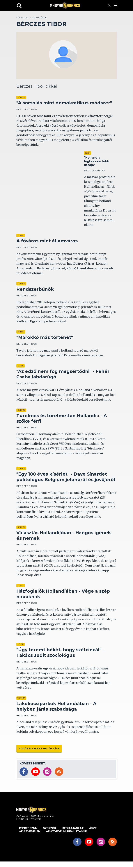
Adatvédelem (29, 831)
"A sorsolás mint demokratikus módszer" (64, 102)
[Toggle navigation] (116, 5)
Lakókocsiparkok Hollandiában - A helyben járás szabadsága (56, 706)
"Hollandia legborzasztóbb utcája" (96, 161)
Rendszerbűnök (35, 289)
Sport (20, 366)
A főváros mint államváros (47, 240)
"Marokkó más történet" (44, 337)
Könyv (20, 332)
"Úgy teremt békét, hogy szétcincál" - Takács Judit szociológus (60, 652)
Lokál (20, 235)
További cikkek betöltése (39, 748)
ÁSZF (93, 828)
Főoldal (22, 17)
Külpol (21, 97)
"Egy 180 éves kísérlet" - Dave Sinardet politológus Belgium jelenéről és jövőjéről (65, 476)
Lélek (20, 644)
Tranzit (21, 698)
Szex (87, 153)
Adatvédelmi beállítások (66, 831)
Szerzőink (39, 17)
